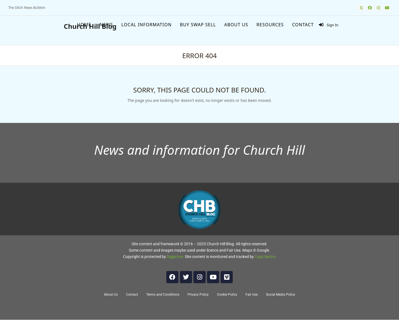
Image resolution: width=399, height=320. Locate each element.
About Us (111, 294)
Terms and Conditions (162, 294)
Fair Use (251, 294)
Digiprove (175, 256)
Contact (132, 294)
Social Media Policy (280, 294)
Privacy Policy (198, 294)
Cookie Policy (227, 294)
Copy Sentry (265, 256)
